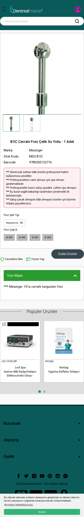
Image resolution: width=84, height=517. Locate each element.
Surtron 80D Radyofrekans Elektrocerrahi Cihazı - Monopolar (20, 372)
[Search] (42, 21)
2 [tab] (44, 391)
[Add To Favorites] (11, 259)
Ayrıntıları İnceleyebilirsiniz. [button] (18, 504)
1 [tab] (39, 391)
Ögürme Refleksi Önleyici (64, 369)
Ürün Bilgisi (15, 275)
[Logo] (26, 9)
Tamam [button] (42, 512)
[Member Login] (78, 10)
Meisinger (36, 150)
